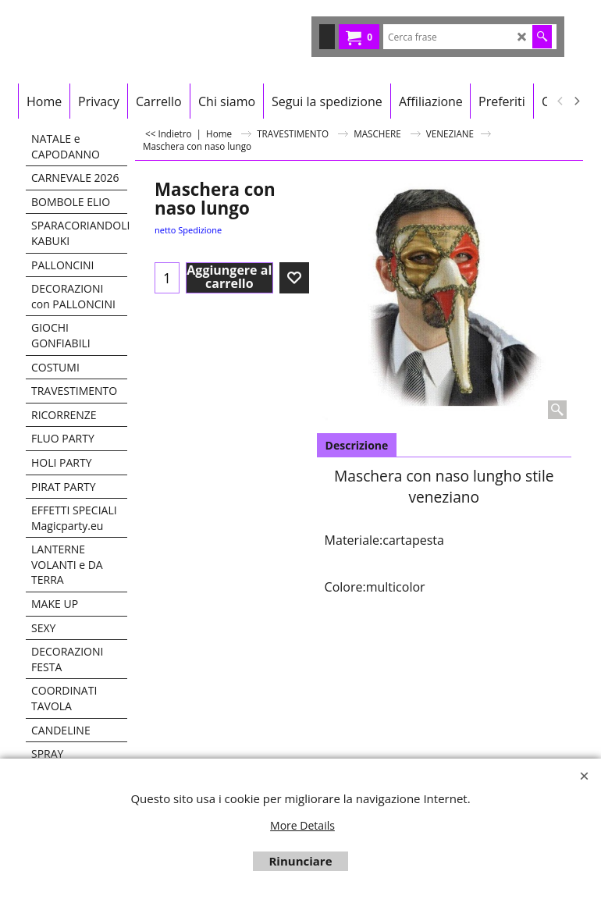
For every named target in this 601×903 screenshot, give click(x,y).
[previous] (560, 101)
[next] (576, 101)
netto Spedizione (188, 230)
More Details (302, 825)
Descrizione (357, 445)
